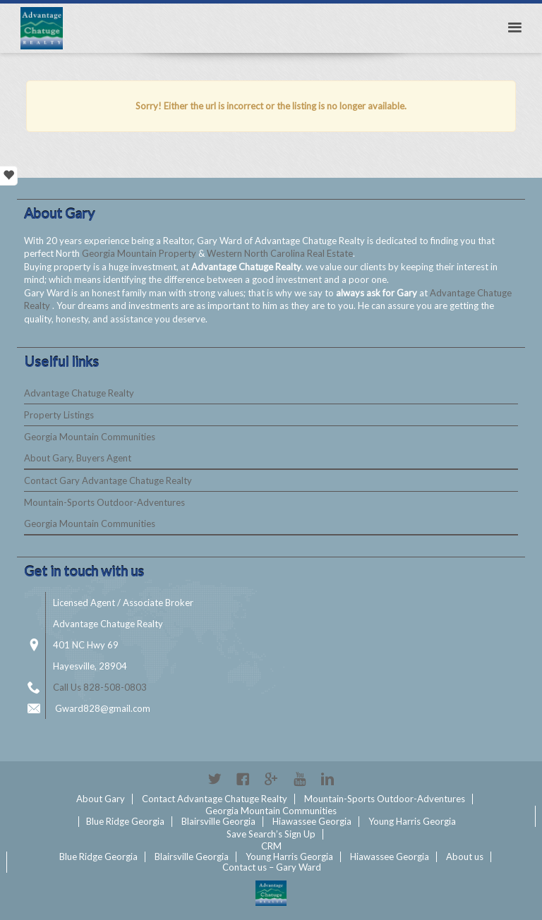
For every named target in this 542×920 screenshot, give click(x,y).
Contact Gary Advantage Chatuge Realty (108, 480)
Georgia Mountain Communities (89, 436)
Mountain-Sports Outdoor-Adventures (104, 502)
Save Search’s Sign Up (271, 834)
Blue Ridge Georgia (125, 821)
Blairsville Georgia (218, 821)
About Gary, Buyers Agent (77, 458)
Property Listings (59, 414)
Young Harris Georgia (412, 821)
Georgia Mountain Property (140, 253)
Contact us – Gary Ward (271, 867)
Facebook (242, 778)
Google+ (271, 778)
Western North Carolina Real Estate (280, 253)
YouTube (299, 778)
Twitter (214, 778)
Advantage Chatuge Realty (79, 393)
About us (464, 856)
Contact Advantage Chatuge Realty (214, 798)
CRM (271, 846)
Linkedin (327, 778)
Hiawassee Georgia (311, 821)
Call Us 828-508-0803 (100, 687)
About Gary (100, 798)
